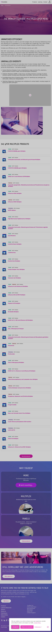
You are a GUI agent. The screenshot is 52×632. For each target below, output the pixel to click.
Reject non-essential (27, 627)
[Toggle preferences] (38, 627)
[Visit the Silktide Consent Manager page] (48, 627)
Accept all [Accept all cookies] (15, 627)
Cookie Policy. (37, 622)
